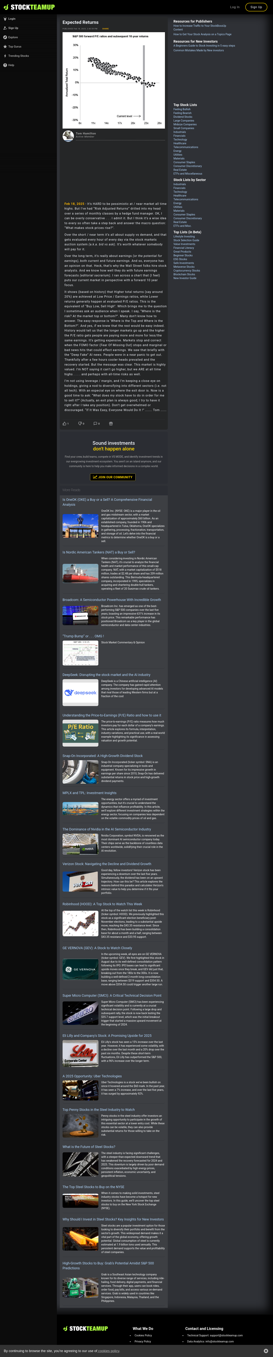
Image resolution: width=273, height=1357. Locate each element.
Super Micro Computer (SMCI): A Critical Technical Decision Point (112, 995)
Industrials (179, 131)
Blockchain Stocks (184, 274)
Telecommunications (185, 147)
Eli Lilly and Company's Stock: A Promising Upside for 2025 (107, 1036)
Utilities (177, 154)
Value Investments (184, 244)
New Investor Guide (184, 278)
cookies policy (108, 1351)
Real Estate (180, 169)
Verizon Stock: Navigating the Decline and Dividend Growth (107, 864)
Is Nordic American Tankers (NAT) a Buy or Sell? (99, 552)
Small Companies (183, 128)
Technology (180, 139)
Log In (235, 7)
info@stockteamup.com (220, 1341)
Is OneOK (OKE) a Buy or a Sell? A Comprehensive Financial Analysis (107, 502)
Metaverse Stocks (184, 266)
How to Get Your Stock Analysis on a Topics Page (202, 34)
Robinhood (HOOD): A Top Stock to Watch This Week (102, 904)
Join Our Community (112, 477)
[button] (28, 18)
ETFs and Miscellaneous (187, 173)
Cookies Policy (143, 1335)
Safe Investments (183, 263)
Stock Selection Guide (186, 240)
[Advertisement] (114, 170)
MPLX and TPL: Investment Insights (90, 793)
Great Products (182, 251)
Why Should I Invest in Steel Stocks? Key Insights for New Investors (113, 1219)
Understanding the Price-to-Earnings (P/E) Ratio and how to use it (112, 715)
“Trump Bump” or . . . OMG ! (83, 636)
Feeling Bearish (182, 113)
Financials (179, 135)
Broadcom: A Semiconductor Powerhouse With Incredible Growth (112, 600)
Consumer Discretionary (187, 166)
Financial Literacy (183, 247)
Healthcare (179, 143)
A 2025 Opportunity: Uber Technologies (92, 1076)
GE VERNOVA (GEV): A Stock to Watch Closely (97, 948)
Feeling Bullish (182, 109)
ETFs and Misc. (182, 225)
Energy (177, 150)
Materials (178, 158)
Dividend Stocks (182, 116)
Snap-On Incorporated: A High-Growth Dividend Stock (103, 756)
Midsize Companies (185, 124)
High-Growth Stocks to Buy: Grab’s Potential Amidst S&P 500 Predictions (108, 1265)
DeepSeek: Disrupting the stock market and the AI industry (106, 675)
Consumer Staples (184, 162)
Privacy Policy (143, 1341)
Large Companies (183, 120)
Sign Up (256, 7)
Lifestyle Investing (184, 236)
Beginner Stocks (183, 255)
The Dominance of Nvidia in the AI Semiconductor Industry (107, 829)
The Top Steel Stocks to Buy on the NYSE (93, 1187)
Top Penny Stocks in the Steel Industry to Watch (99, 1110)
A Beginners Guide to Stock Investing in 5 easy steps (204, 45)
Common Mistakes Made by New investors (198, 50)
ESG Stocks (180, 259)
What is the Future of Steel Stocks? (89, 1147)
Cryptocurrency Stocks (186, 270)
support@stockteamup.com (226, 1335)
